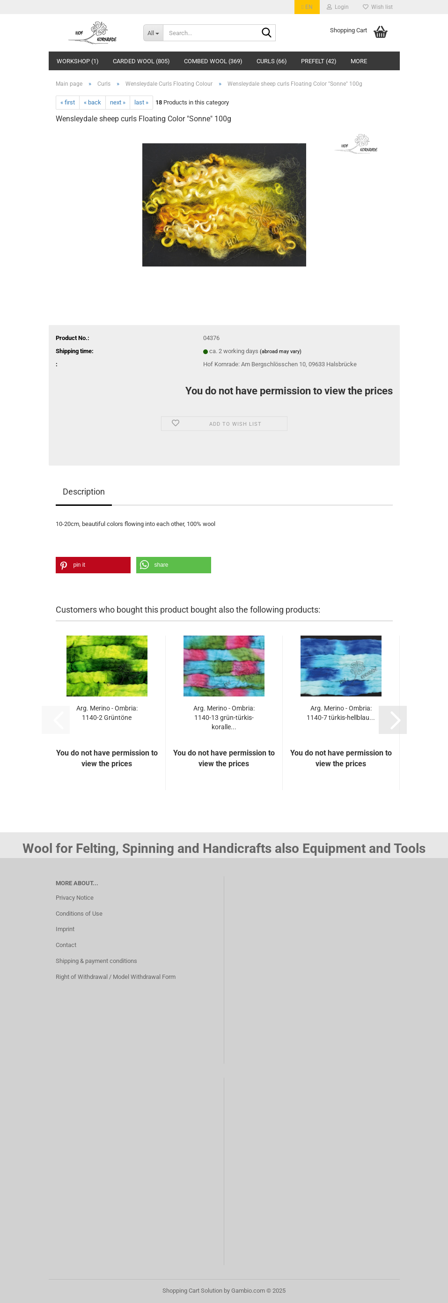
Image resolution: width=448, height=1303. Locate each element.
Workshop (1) (78, 61)
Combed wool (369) (213, 61)
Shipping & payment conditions (96, 960)
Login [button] (338, 7)
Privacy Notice (75, 897)
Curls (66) (272, 61)
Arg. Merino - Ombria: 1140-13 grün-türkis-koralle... (224, 717)
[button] (306, 7)
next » (117, 102)
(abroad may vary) (280, 351)
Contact (66, 944)
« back (92, 102)
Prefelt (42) (319, 61)
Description (84, 491)
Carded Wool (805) (141, 61)
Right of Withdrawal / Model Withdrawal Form (116, 976)
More (359, 61)
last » (141, 102)
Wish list (378, 7)
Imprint (65, 929)
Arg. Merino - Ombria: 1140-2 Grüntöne (107, 712)
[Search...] (153, 32)
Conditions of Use (79, 913)
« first (67, 102)
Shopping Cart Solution (192, 1290)
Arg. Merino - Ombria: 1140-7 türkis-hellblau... (341, 712)
